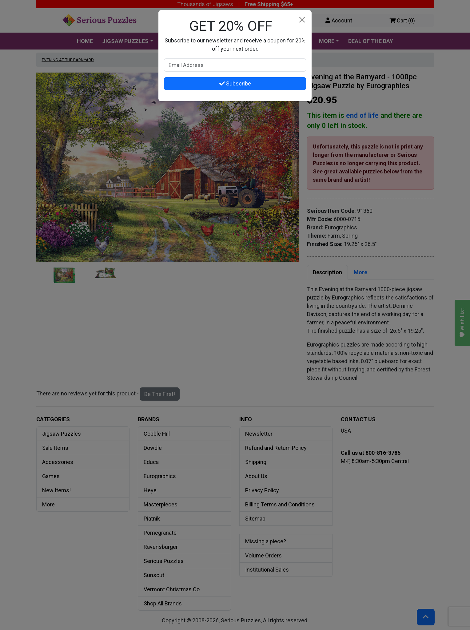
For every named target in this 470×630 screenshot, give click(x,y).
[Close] (302, 20)
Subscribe (235, 83)
